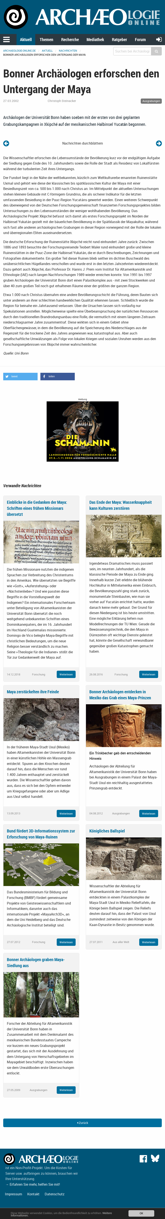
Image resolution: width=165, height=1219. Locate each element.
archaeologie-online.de (19, 50)
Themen (46, 39)
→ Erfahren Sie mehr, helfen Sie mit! (32, 1184)
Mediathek (95, 39)
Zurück (82, 1123)
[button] (20, 376)
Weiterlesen (66, 674)
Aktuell (26, 39)
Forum (140, 39)
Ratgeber (119, 39)
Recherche (70, 39)
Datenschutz (54, 1194)
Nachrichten (68, 50)
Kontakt (33, 1194)
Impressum (13, 1194)
